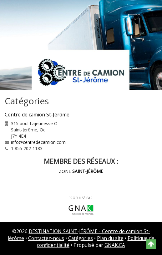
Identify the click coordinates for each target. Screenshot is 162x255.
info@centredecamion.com (38, 142)
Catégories (80, 238)
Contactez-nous (46, 238)
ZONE (81, 171)
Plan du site (110, 238)
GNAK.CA (114, 245)
